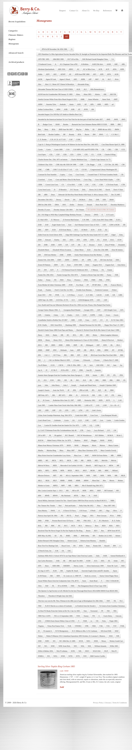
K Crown (46, 400)
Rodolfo (102, 541)
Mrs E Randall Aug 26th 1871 (92, 486)
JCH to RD (64, 370)
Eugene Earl (110, 265)
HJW (105, 345)
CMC (40, 170)
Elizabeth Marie (43, 250)
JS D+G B (84, 395)
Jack (91, 365)
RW (114, 546)
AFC (94, 74)
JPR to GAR (83, 390)
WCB (81, 641)
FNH (108, 280)
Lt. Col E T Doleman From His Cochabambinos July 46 (57, 430)
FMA (86, 280)
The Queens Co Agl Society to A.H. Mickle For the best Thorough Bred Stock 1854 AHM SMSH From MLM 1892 (78, 591)
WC (54, 641)
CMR (47, 170)
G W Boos (71, 295)
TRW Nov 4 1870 (44, 616)
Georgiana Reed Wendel (72, 310)
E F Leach (110, 215)
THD (72, 586)
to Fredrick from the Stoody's (85, 606)
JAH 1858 (99, 365)
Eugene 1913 (97, 265)
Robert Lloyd (72, 541)
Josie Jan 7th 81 (58, 390)
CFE (86, 154)
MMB (62, 480)
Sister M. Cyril (112, 566)
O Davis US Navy (69, 511)
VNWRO (78, 626)
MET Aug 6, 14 (99, 465)
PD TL (69, 516)
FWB (57, 295)
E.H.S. (118, 220)
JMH (104, 380)
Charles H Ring (110, 154)
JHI (65, 380)
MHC (107, 470)
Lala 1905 (41, 405)
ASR (72, 109)
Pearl (77, 516)
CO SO (84, 170)
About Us (85, 11)
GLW (85, 315)
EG (98, 240)
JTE (112, 395)
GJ (63, 315)
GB (113, 295)
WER (96, 641)
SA (63, 551)
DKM (112, 200)
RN (94, 536)
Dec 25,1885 (115, 195)
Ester (69, 265)
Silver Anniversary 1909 (95, 566)
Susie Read (93, 581)
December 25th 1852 (45, 200)
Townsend (93, 611)
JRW (70, 395)
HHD (53, 345)
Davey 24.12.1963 (95, 190)
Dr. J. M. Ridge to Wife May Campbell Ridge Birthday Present (59, 215)
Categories (13, 31)
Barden (65, 124)
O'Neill (92, 511)
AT (79, 109)
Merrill (88, 465)
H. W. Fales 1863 (117, 320)
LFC (73, 410)
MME (70, 480)
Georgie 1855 (88, 310)
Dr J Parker (80, 210)
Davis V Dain (118, 190)
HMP (47, 350)
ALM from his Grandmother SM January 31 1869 (55, 94)
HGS (39, 345)
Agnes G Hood (65, 79)
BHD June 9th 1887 (66, 129)
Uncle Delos (108, 616)
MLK (47, 480)
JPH (74, 390)
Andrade (63, 104)
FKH (61, 280)
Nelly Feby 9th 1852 (86, 506)
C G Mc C (115, 134)
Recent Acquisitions (17, 21)
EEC (64, 240)
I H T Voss (56, 355)
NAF (95, 496)
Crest (50, 180)
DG (74, 200)
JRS (53, 395)
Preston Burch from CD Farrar (62, 521)
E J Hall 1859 (42, 220)
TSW (78, 616)
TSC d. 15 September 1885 (63, 616)
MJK (109, 475)
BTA (79, 134)
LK (73, 420)
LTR (81, 430)
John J (65, 385)
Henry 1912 (58, 340)
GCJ (73, 300)
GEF (105, 300)
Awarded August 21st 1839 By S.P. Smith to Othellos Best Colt (59, 114)
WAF (117, 631)
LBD (47, 410)
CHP (81, 165)
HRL (99, 350)
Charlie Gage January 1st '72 (100, 159)
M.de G (119, 435)
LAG (120, 400)
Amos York (106, 99)
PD (62, 516)
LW (115, 430)
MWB (47, 496)
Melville (104, 460)
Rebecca (88, 526)
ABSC (71, 69)
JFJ (108, 375)
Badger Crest (47, 124)
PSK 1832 (87, 521)
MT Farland (108, 491)
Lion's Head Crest (44, 420)
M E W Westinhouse (84, 435)
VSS (108, 626)
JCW (74, 370)
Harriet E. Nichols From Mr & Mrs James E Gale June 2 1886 (98, 330)
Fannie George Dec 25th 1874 (67, 275)
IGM (85, 355)
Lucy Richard (99, 430)
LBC (39, 410)
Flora (69, 280)
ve (91, 621)
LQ (91, 425)
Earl (69, 225)
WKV (87, 651)
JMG (97, 380)
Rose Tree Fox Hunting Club (48, 546)
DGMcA (82, 200)
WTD (70, 656)
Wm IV (114, 651)
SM (61, 571)
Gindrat (47, 315)
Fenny (48, 280)
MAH (102, 440)
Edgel (114, 235)
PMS (39, 521)
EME (62, 255)
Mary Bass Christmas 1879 (87, 450)
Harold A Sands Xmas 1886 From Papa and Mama (55, 330)
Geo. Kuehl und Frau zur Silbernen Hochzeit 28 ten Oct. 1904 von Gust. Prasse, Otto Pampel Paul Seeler (74, 305)
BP (64, 134)
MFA (40, 470)
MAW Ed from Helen (99, 455)
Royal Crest (66, 546)
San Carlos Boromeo (45, 561)
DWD (96, 215)
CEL (51, 154)
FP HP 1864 (96, 285)
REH (104, 526)
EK (79, 245)
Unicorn (118, 616)
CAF (71, 139)
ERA (117, 260)
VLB (69, 626)
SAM (105, 556)
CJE (99, 165)
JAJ (108, 365)
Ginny (56, 315)
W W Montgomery (61, 631)
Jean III (89, 370)
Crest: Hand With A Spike (104, 180)
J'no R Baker (42, 365)
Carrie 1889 (58, 149)
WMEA (40, 656)
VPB (86, 626)
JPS (93, 390)
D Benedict (63, 190)
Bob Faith (41, 134)
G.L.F (80, 295)
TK (115, 601)
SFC (122, 561)
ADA (114, 69)
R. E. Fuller (116, 521)
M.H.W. (41, 440)
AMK (82, 99)
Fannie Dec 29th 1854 (45, 275)
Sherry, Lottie (78, 566)
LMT (94, 420)
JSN (100, 395)
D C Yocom (74, 190)
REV (96, 531)
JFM (121, 375)
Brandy (71, 134)
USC (39, 621)
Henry (48, 340)
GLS (77, 315)
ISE (39, 360)
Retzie (88, 531)
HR (85, 350)
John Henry (56, 385)
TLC (121, 601)
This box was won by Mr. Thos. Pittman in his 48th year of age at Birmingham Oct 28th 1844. (70, 601)
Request (62, 11)
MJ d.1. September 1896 (74, 475)
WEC (88, 641)
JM (90, 380)
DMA (57, 205)
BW (94, 134)
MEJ (96, 460)
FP (88, 285)
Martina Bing (51, 450)
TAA (39, 586)
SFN (39, 566)
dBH (45, 195)
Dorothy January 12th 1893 (63, 210)
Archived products (16, 62)
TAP (46, 586)
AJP (90, 79)
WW (84, 656)
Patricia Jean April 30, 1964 (47, 516)
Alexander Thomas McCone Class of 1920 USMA (55, 89)
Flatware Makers (15, 35)
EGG (112, 240)
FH (55, 280)
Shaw (47, 566)
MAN (69, 445)
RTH (81, 546)
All (66, 36)
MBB (119, 455)
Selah (116, 561)
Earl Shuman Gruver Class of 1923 (87, 225)
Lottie (109, 420)
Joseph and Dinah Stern (88, 385)
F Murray (95, 270)
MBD (40, 460)
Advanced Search (15, 53)
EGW (120, 240)
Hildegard (89, 345)
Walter (40, 636)
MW (39, 496)
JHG (59, 380)
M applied (57, 435)
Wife (82, 646)
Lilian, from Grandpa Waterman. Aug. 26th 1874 (55, 415)
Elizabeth (121, 245)
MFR (62, 470)
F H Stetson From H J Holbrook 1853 (75, 270)
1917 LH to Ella (72, 59)
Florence (77, 280)
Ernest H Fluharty (44, 265)
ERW (56, 265)
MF (118, 465)
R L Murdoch (103, 521)
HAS (47, 335)
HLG (118, 345)
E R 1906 (85, 220)
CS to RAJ (71, 185)
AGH (116, 74)
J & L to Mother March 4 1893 (59, 360)
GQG (100, 315)
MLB (123, 475)
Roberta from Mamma (88, 541)
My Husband (65, 496)
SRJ (51, 576)
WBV (47, 641)
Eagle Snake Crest (58, 225)
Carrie (48, 149)
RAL (39, 526)
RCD (73, 526)
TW (93, 616)
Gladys (69, 315)
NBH (112, 501)
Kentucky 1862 (90, 400)
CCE (123, 149)
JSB (93, 395)
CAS (67, 149)
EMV (59, 260)
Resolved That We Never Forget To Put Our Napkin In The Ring (60, 531)
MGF (85, 470)
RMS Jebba (85, 536)
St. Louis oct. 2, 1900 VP (72, 576)
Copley (62, 175)
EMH (69, 255)
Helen (95, 335)
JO (124, 380)
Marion (102, 445)
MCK (54, 460)
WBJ (39, 641)
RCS (80, 526)
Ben (39, 129)
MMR (78, 480)
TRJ (108, 611)
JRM (111, 390)
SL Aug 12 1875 (43, 571)
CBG (109, 149)
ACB (100, 69)
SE (109, 561)
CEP (58, 154)
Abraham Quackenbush (46, 69)
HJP (98, 345)
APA (92, 104)
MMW (86, 480)
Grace (108, 315)
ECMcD (84, 230)
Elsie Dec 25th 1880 (101, 250)
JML (111, 380)
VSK (101, 626)
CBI (116, 149)
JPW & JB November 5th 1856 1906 (54, 49)
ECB (54, 230)
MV (117, 491)
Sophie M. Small (72, 571)
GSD (80, 320)
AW (92, 109)
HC (68, 335)
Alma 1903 (87, 94)
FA (103, 270)
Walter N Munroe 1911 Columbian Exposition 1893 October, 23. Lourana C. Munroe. (75, 636)
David (108, 190)
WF (39, 646)
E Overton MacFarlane (71, 220)
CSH (101, 185)
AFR (101, 74)
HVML (120, 350)
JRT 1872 (62, 395)
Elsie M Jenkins (117, 250)
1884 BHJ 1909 (58, 59)
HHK (68, 345)
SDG (102, 561)
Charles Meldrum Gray (79, 159)
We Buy (96, 11)
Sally (97, 556)
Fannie (109, 270)
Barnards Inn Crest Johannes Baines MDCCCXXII (89, 124)
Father (40, 280)
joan (39, 385)
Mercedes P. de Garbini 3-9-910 (71, 465)
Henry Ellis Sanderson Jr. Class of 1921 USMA (81, 340)
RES (117, 526)
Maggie (94, 440)
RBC (53, 526)
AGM (40, 79)
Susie (84, 581)
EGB (105, 240)
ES (62, 265)
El (85, 245)
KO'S (108, 400)
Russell (106, 546)
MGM (92, 470)
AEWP (62, 74)
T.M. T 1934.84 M (112, 581)
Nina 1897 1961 (109, 506)
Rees (96, 526)
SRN (58, 576)
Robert (118, 536)
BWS (101, 134)
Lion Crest (94, 415)
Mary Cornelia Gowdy (108, 450)
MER (55, 465)
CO (77, 170)
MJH (102, 475)
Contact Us (73, 11)
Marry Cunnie (113, 445)
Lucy (89, 430)
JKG (77, 380)
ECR (99, 230)
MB (112, 455)
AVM (86, 109)
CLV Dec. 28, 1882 (111, 165)
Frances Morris (116, 285)
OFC (100, 511)
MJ (61, 475)
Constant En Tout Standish (47, 175)
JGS (45, 380)
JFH (102, 375)
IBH (72, 355)
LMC (87, 420)
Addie (40, 74)
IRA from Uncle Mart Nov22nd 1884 (104, 355)
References (107, 11)
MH (99, 470)
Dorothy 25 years (44, 210)
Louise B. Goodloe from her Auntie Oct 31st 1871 (62, 425)
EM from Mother (50, 255)
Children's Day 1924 (45, 165)
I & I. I (47, 355)
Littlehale (57, 420)
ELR (88, 250)
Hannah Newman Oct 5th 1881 (90, 325)
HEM (40, 340)
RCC (66, 526)
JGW (52, 380)
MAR (76, 445)
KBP (79, 400)
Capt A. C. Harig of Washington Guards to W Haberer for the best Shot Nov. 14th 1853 (68, 144)
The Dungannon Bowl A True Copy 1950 (92, 586)
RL (61, 536)
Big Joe (78, 129)
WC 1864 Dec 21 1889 (67, 641)
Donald (89, 205)
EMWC (75, 260)
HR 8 (92, 350)
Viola (104, 621)
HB (62, 335)
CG (92, 154)
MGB (70, 470)
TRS (115, 611)
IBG (65, 355)
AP (85, 104)
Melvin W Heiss (43, 465)
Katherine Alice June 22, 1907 (63, 400)
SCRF (88, 561)
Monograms (13, 44)
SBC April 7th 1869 (76, 561)
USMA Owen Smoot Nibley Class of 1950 (59, 621)
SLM (55, 571)
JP (68, 390)
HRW (106, 350)
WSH (63, 656)
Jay (121, 365)
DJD (104, 200)
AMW (40, 104)
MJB (88, 475)
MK (116, 475)
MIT (54, 475)
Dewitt (67, 200)
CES (71, 154)
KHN (100, 400)
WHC (53, 646)
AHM (83, 79)
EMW (67, 260)
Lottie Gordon (119, 420)
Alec (39, 84)
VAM (85, 621)
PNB (46, 521)
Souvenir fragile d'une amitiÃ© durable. (95, 571)
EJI (67, 245)
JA (85, 365)
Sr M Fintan (42, 576)
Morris (112, 480)
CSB (80, 185)
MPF (63, 486)
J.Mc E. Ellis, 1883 (73, 365)
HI (82, 345)
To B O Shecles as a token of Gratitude (58, 606)
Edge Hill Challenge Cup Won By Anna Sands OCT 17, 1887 (87, 235)
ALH (78, 89)
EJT (73, 245)
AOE (79, 104)
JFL (114, 375)
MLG (40, 480)
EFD (92, 240)
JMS (118, 380)
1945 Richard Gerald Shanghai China (95, 59)
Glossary (108, 703)
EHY (60, 245)
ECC (76, 230)
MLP (55, 480)
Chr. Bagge (91, 165)
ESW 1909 (78, 265)
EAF (46, 225)
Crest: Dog (87, 180)
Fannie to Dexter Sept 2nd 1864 (92, 275)
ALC (109, 79)
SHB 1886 (56, 566)
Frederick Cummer (101, 290)
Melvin (113, 460)
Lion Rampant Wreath (109, 415)
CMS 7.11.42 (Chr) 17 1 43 (62, 170)
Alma (78, 94)
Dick (90, 200)
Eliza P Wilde (110, 245)
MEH (89, 460)
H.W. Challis (42, 325)
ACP (107, 69)
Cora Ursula (80, 175)
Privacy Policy (98, 703)
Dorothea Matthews (117, 205)
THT (108, 601)
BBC (119, 124)
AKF (97, 79)
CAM (78, 139)
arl (113, 104)
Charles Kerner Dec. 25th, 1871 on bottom (52, 159)
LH (87, 410)
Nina (98, 506)
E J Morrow (55, 220)
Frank (40, 290)
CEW (79, 154)
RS (74, 546)
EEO (71, 240)
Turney (86, 616)
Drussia (87, 215)
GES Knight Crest (110, 310)
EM (39, 255)
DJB (97, 200)
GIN (39, 315)
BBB (112, 124)
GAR (107, 295)
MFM (55, 470)
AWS (123, 119)
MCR (69, 460)
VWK (122, 626)
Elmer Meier (79, 250)
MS (67, 491)
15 (71, 49)
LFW (80, 410)
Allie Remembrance (97, 89)
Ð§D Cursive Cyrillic (97, 656)
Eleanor (92, 245)
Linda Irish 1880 (81, 415)
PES (91, 516)
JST (106, 395)
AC (78, 69)
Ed (106, 230)
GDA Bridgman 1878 (85, 300)
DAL (84, 190)
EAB (39, 225)
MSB (84, 491)
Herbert (120, 340)
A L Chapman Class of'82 (69, 64)
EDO (40, 240)
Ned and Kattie (70, 506)
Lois (101, 420)
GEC (98, 300)
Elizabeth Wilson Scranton (62, 250)
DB (39, 195)
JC (47, 370)
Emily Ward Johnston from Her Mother (88, 255)
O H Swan (83, 511)
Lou (39, 425)
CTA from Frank (112, 185)
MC (47, 460)
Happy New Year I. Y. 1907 (114, 325)
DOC (64, 205)
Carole (40, 149)
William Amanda (100, 646)
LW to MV (42, 435)
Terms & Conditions (119, 703)
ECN (92, 230)
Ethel (87, 265)
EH (39, 245)
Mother (120, 480)
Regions (11, 39)
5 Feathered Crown (44, 64)
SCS (95, 561)
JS (77, 395)
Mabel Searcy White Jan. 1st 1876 (59, 440)
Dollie (72, 205)
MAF (86, 440)
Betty (46, 129)
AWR (116, 119)
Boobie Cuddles (54, 134)
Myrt (83, 496)
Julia (119, 395)
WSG (55, 656)
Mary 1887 (71, 450)
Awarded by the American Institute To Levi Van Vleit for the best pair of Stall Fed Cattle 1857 (70, 119)
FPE (105, 285)
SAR (57, 561)
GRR (73, 320)
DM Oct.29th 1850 (44, 205)
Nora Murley (42, 511)
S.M (56, 551)
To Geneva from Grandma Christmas (112, 606)
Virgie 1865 (113, 621)
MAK (110, 440)
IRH (121, 355)
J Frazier (97, 360)
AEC (55, 74)
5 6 (113, 59)
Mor (104, 480)
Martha (40, 450)
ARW (58, 109)
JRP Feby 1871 (43, 395)
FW (50, 295)
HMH (40, 350)
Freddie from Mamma (84, 290)
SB (64, 561)
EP (83, 260)
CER (64, 154)
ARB (99, 104)
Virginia (41, 626)
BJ (93, 129)
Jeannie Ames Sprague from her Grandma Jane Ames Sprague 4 (60, 375)
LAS (97, 405)
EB (124, 225)
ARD (106, 104)
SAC (69, 551)
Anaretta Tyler (51, 104)
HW (39, 355)
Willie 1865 (114, 646)
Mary (61, 450)
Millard (115, 470)
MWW (55, 496)
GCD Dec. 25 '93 (62, 300)
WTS (78, 656)
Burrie (87, 134)
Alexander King (83, 84)
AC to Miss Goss (89, 69)
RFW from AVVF (114, 531)
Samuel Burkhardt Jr (118, 556)
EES (78, 240)
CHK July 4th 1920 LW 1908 (66, 165)
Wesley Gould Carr (116, 641)
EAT (104, 225)
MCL (61, 460)
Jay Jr (40, 370)
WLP (106, 651)
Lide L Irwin (96, 410)
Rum (88, 546)
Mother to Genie (43, 486)
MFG (47, 470)
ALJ (85, 89)
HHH (60, 345)
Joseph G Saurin (43, 390)
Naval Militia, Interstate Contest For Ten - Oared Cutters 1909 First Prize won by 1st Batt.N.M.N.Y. (72, 501)
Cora (70, 175)
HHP (75, 345)
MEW (111, 465)
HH (46, 345)
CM (123, 165)
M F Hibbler (99, 435)
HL (112, 345)
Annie (71, 104)
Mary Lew (77, 455)
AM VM (113, 94)
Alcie (116, 79)
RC (59, 526)
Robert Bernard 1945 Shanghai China (51, 541)
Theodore (41, 596)
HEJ (87, 335)
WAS (111, 636)
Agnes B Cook (51, 79)
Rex (102, 531)
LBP (53, 410)
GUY (94, 320)
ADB (122, 69)
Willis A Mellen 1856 (45, 651)
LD (60, 410)
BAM (57, 124)
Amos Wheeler (93, 99)
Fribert (114, 290)
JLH (84, 380)
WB (117, 636)
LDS (66, 410)
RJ (56, 536)
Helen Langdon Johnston (109, 335)
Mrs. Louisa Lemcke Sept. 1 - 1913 (50, 491)
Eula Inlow (121, 265)
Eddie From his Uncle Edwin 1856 (50, 235)
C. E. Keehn (42, 139)
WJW (73, 651)
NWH (53, 511)
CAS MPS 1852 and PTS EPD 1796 (85, 149)
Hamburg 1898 (71, 325)
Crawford (41, 180)
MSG (91, 491)
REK (111, 526)
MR (69, 486)
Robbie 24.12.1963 (105, 536)
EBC (39, 230)
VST (114, 626)
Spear (115, 571)
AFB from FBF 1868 (82, 74)
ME (82, 460)
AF (70, 74)
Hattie (55, 335)
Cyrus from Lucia (44, 190)
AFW (109, 74)
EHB (45, 245)
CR (122, 175)
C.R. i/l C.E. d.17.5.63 (58, 139)
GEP (98, 310)
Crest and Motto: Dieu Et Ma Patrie (68, 180)
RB (46, 526)
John (46, 385)
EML (107, 255)
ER (95, 260)
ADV (48, 74)
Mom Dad (95, 480)
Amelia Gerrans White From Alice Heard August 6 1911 (57, 99)
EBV (47, 230)
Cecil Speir (42, 154)
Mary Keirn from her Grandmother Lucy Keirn (54, 455)
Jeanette (98, 370)
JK (71, 380)
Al (103, 79)
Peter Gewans (101, 516)
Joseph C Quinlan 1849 (108, 385)
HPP (78, 350)
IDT (78, 355)
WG (45, 646)
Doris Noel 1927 (101, 205)
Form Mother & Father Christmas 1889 (51, 285)
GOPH (92, 315)
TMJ (39, 606)
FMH (93, 280)
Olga (107, 511)
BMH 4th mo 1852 (104, 129)
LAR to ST (88, 405)
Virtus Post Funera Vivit (55, 626)
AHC (75, 79)
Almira (97, 94)
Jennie (95, 375)
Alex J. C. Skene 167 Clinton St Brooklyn (59, 84)
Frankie (48, 290)
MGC (77, 470)
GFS (121, 310)
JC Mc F (54, 370)
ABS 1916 (61, 69)
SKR (123, 566)
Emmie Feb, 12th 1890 (46, 260)
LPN (84, 425)
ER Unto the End (106, 260)
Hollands (63, 350)
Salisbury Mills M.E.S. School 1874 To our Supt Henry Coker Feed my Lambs (65, 556)
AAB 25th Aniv (97, 64)
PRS (78, 521)
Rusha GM (97, 546)
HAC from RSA (56, 325)
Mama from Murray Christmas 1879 (50, 445)
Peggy (84, 516)
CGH (99, 154)
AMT (116, 99)
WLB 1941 (97, 651)
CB (103, 149)
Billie (87, 129)
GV (101, 320)
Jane (114, 365)
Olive (115, 511)
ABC (116, 64)
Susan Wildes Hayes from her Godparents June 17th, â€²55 (58, 581)
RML (75, 536)
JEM (87, 375)
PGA (112, 516)
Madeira (77, 440)
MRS (76, 486)
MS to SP (75, 491)
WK (80, 651)
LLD (80, 420)
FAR (116, 275)
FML (100, 280)
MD (76, 460)
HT (113, 350)
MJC (95, 475)
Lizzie (66, 420)
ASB (65, 109)
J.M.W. (61, 365)
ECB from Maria (65, 230)
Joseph (73, 385)
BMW (117, 129)
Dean (53, 195)
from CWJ (41, 295)
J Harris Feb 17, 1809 (110, 360)
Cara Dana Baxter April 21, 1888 (113, 144)
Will (89, 646)
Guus (87, 320)
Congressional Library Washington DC (103, 170)
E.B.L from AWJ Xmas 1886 (102, 220)
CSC (87, 185)
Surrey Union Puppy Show (109, 576)
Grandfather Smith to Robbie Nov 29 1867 (52, 320)
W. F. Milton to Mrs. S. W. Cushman (84, 631)
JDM (81, 370)
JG (39, 380)
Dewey (58, 200)
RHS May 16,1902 (44, 536)
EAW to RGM (114, 225)
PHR (119, 516)
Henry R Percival (108, 340)
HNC (55, 350)
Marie (94, 445)
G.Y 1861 (89, 295)
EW (45, 270)
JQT (99, 390)
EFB (85, 240)
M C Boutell (69, 435)
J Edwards (86, 360)
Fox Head (79, 285)
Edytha (56, 240)
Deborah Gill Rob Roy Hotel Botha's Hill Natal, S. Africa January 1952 (83, 195)
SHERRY (66, 566)
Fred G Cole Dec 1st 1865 (64, 290)
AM (104, 94)
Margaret (85, 445)
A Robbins (84, 64)
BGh (53, 129)
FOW (71, 285)
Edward (48, 240)
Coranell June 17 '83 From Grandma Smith (102, 175)
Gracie (116, 315)
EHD (53, 245)
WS (48, 656)
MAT (87, 455)
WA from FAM (106, 631)
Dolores (80, 205)
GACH (99, 295)
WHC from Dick (64, 646)
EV (39, 270)
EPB (89, 260)
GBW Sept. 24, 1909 (45, 300)
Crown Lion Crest (52, 185)
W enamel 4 (47, 631)
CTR (123, 185)
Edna (121, 235)
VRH (94, 626)
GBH (120, 295)
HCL (74, 335)
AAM (109, 64)
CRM (40, 185)
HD (81, 335)
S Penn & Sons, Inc (44, 551)
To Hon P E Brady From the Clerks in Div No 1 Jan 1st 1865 (59, 611)
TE (53, 586)
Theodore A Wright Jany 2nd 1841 (60, 596)
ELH (100, 245)
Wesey (103, 641)
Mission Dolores (43, 475)
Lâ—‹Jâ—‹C (114, 405)
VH (97, 621)
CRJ (118, 180)
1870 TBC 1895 (43, 59)
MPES (55, 486)
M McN (110, 435)
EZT (52, 270)
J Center (76, 360)
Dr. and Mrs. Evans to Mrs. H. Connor (101, 210)
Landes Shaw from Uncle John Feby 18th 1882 (65, 405)
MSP (99, 491)
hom (71, 350)
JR (105, 390)
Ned (60, 506)
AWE (108, 119)
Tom (85, 611)
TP (102, 611)
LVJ (108, 430)
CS (63, 185)
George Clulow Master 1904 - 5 (49, 310)
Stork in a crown (90, 576)
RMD (68, 536)
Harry (40, 335)
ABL (123, 64)
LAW (105, 405)
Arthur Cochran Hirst (45, 109)
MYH (76, 496)
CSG (94, 185)
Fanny (109, 275)
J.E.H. (53, 365)
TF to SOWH (62, 586)
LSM (97, 425)
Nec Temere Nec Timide (46, 506)
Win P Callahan (62, 651)
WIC (75, 646)
